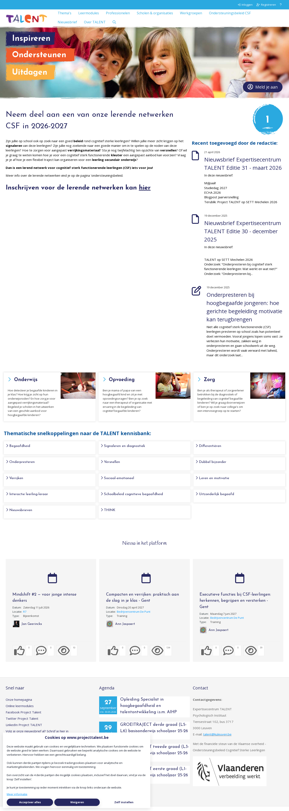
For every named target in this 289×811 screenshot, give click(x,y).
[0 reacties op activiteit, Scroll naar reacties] (44, 655)
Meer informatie (17, 794)
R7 (24, 616)
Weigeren (77, 802)
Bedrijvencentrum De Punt (133, 616)
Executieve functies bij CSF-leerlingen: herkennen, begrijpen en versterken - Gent (235, 605)
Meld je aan (263, 91)
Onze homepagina (19, 704)
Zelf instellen (123, 802)
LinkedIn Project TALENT (24, 729)
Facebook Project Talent (23, 717)
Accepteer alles (30, 802)
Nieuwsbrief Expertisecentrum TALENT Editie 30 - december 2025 (242, 236)
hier (145, 192)
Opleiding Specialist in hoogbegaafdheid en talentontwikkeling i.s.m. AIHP (148, 710)
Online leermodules (20, 710)
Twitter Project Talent (22, 723)
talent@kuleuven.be (217, 739)
